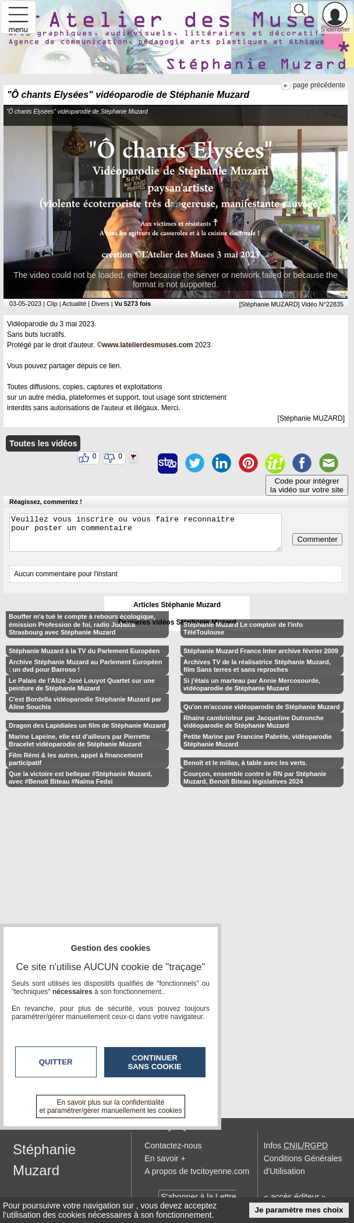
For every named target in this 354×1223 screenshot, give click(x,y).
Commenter (317, 539)
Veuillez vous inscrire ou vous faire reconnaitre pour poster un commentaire (145, 532)
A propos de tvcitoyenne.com (196, 1171)
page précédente (319, 85)
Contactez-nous (172, 1145)
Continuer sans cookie (155, 1062)
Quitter (56, 1062)
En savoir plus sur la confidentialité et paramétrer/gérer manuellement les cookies (111, 1106)
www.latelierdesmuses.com (147, 345)
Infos (296, 1145)
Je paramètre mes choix (299, 1210)
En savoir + (164, 1158)
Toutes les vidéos (43, 443)
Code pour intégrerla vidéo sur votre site (307, 485)
